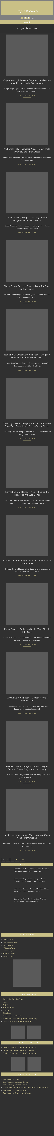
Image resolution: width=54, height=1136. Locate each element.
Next (22, 860)
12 (17, 860)
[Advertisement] (27, 919)
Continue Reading (27, 95)
